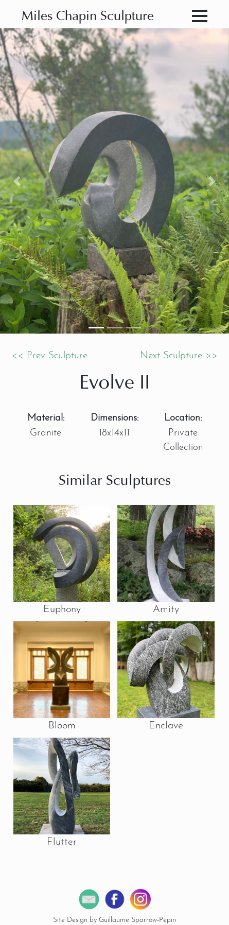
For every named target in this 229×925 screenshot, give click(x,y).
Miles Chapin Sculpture (88, 17)
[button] (17, 181)
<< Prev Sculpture (49, 356)
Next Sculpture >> (179, 356)
